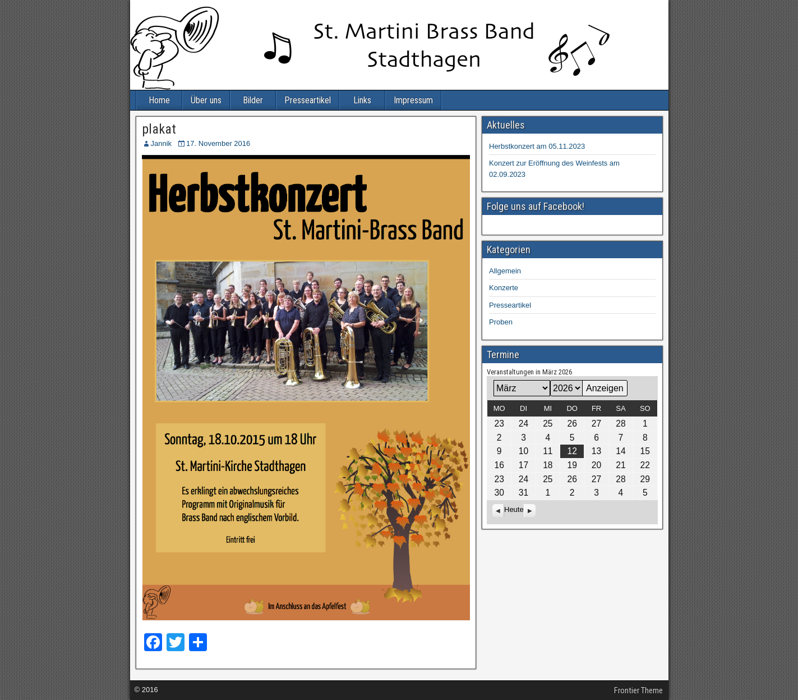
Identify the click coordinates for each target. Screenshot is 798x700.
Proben (501, 322)
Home (159, 100)
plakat (159, 129)
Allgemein (505, 271)
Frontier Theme (638, 690)
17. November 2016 (218, 143)
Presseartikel (307, 100)
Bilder (253, 100)
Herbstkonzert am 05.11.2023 (537, 146)
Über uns (206, 100)
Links (362, 100)
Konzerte (503, 287)
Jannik (161, 143)
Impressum (413, 100)
